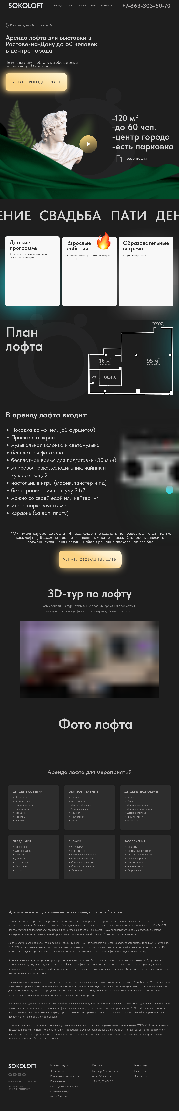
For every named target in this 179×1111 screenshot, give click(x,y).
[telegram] (15, 1074)
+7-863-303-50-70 (146, 5)
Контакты (107, 5)
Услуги (70, 5)
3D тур (82, 5)
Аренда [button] (58, 5)
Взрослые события (79, 245)
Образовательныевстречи (146, 245)
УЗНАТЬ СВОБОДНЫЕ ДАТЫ (90, 559)
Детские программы (24, 245)
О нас (93, 5)
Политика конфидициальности (64, 1076)
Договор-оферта (58, 1071)
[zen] (24, 1074)
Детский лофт (141, 1076)
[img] (32, 271)
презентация (135, 158)
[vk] (19, 1074)
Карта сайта (140, 1071)
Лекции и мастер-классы (134, 255)
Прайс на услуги (58, 1081)
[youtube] (10, 1074)
